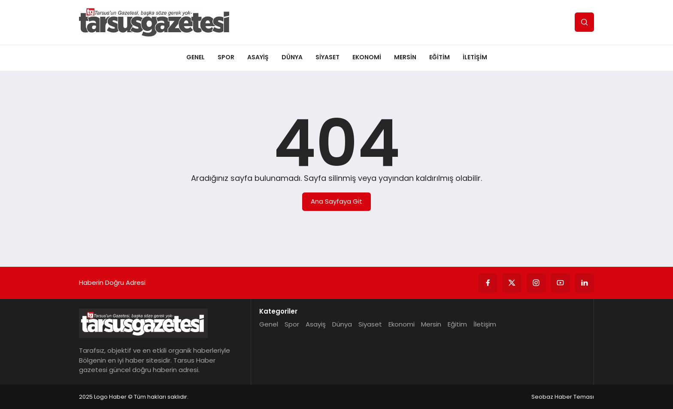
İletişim (475, 57)
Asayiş (258, 57)
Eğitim (439, 57)
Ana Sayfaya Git (336, 201)
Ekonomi (366, 57)
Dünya (292, 57)
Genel (195, 57)
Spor (226, 57)
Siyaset (327, 57)
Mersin (405, 57)
